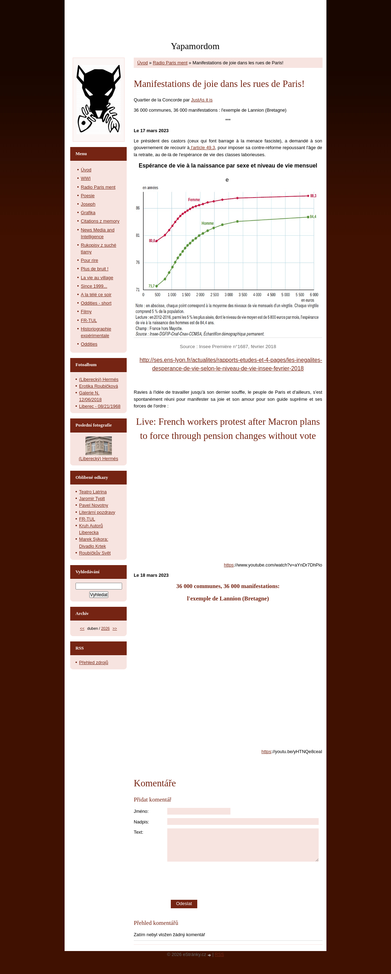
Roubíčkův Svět (95, 553)
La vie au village (97, 277)
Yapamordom (195, 46)
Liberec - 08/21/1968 (99, 406)
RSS (219, 954)
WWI (86, 178)
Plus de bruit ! (94, 268)
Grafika (88, 212)
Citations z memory (100, 221)
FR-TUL (89, 320)
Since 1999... (94, 286)
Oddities (89, 344)
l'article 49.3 (202, 147)
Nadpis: (141, 822)
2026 (105, 628)
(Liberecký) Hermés (99, 379)
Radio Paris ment (170, 62)
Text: (138, 832)
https (229, 565)
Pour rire (89, 260)
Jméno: (141, 811)
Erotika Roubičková (98, 386)
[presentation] (245, 880)
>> (115, 628)
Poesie (88, 195)
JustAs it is (201, 99)
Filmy (86, 311)
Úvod (142, 62)
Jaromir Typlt (92, 498)
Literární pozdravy (97, 512)
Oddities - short (96, 303)
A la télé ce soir (96, 294)
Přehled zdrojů (93, 662)
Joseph (88, 204)
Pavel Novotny (93, 505)
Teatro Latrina (93, 491)
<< (82, 628)
